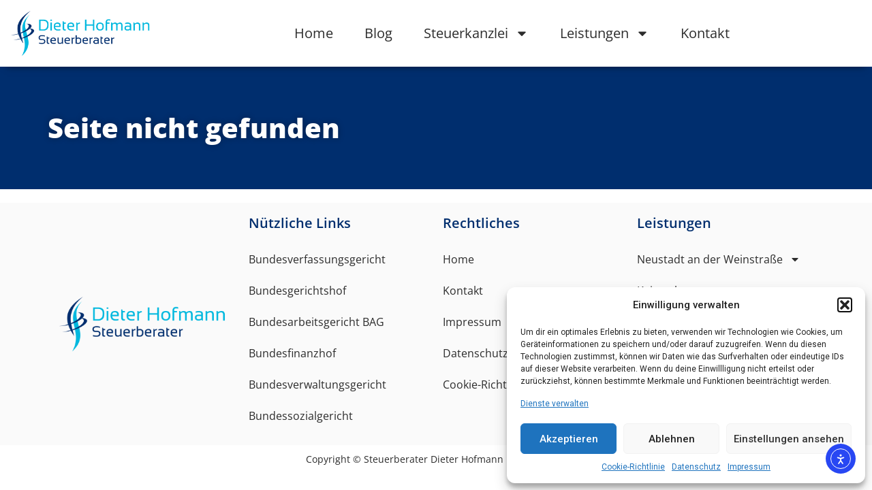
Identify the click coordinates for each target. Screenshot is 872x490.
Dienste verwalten (554, 403)
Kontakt (705, 33)
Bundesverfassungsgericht (317, 259)
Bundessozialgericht (301, 415)
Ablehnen (672, 439)
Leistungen (604, 33)
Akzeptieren (569, 439)
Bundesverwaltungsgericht (317, 384)
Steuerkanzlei (476, 33)
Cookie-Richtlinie (633, 467)
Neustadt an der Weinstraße (718, 259)
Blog (378, 33)
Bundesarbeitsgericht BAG (316, 321)
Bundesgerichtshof (297, 290)
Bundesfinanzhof (292, 353)
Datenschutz (696, 467)
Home (313, 33)
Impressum (749, 467)
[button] (845, 305)
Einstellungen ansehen (789, 439)
